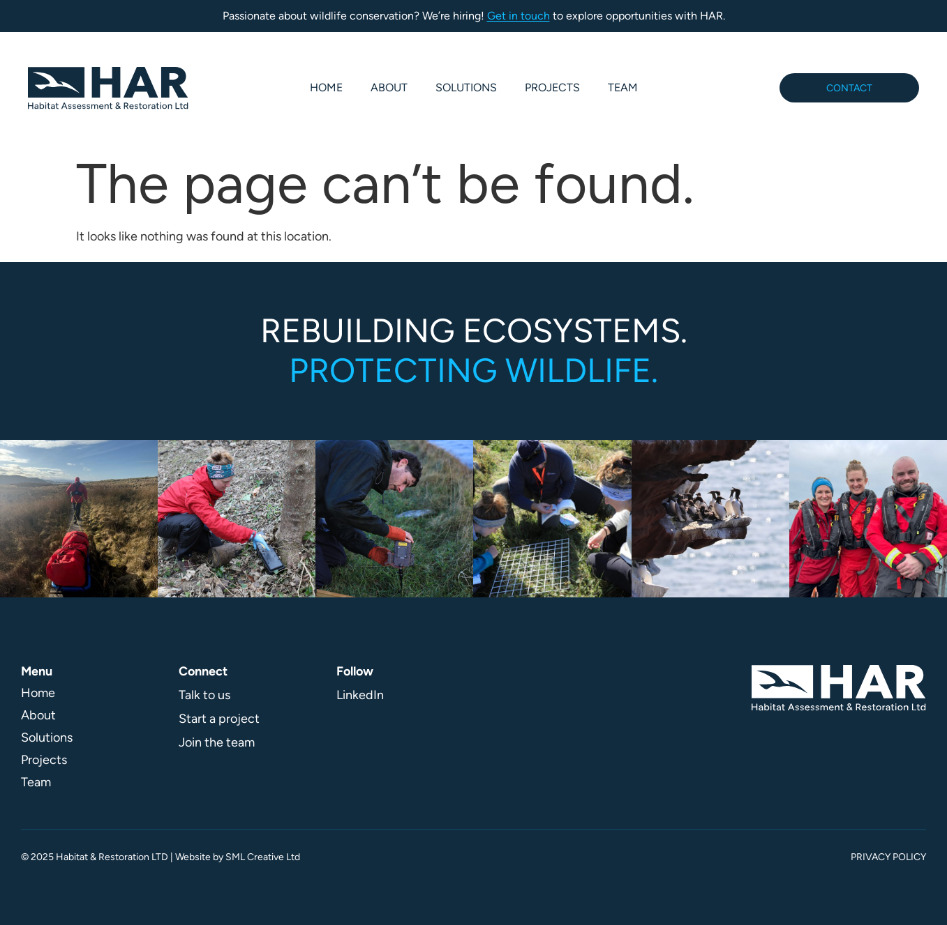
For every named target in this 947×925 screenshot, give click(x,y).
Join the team (217, 742)
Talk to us (204, 695)
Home (326, 87)
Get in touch (518, 15)
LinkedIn (360, 695)
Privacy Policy (888, 857)
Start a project (219, 718)
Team (623, 87)
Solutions (466, 87)
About (389, 87)
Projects (552, 87)
